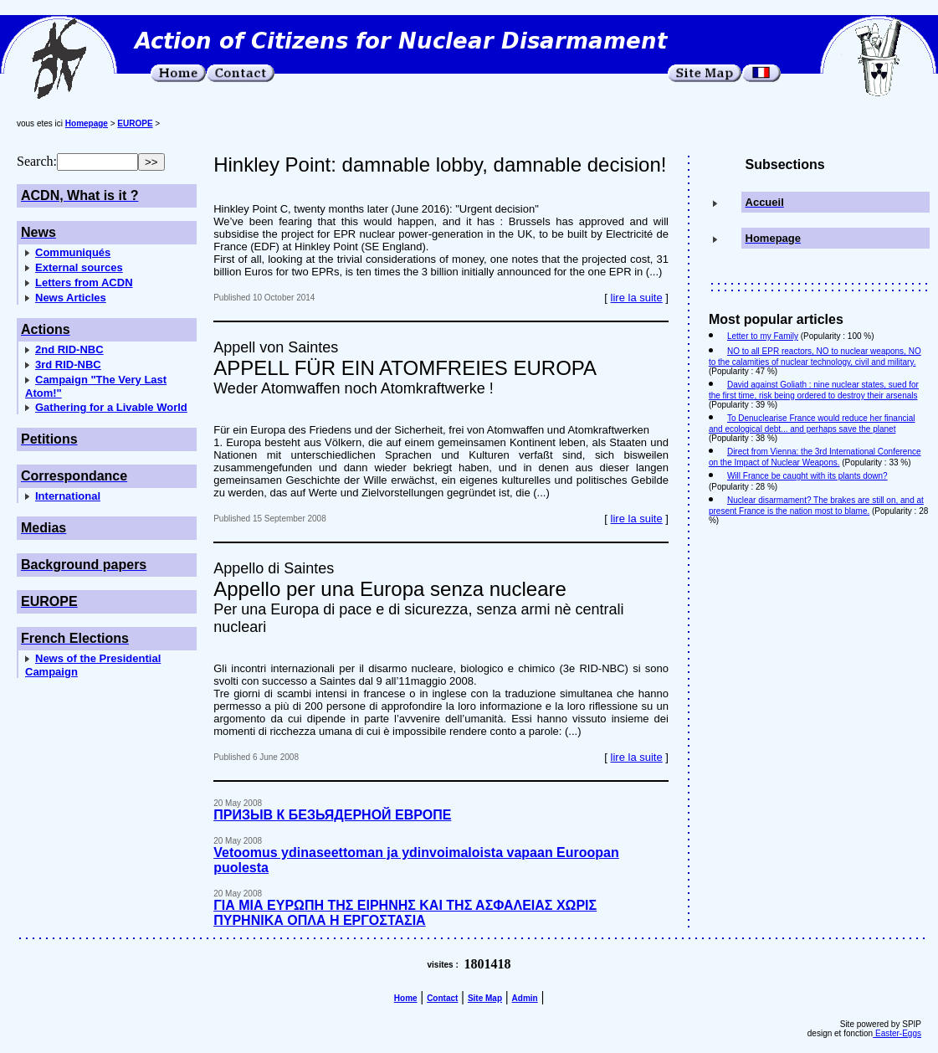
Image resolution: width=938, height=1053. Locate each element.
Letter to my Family (762, 336)
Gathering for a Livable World (111, 407)
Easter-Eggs (897, 1033)
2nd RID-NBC (69, 349)
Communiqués (72, 252)
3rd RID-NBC (68, 364)
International (67, 496)
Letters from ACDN (84, 282)
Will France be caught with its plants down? (807, 475)
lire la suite (637, 297)
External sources (79, 267)
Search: (37, 161)
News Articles (70, 297)
